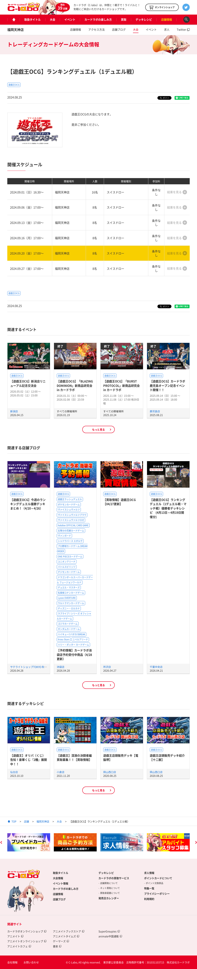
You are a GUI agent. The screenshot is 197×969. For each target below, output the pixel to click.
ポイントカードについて (158, 878)
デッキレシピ (144, 19)
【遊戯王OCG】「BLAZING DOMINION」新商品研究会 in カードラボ (75, 385)
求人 (166, 30)
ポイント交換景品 (154, 883)
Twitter (181, 30)
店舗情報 (166, 19)
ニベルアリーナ (80, 639)
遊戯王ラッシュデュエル (70, 499)
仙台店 (14, 772)
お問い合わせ (31, 962)
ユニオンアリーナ (66, 561)
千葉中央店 (156, 667)
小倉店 (60, 772)
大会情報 (58, 878)
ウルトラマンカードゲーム (71, 603)
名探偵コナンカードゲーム (71, 592)
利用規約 (149, 899)
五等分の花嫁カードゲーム (71, 530)
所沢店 (107, 667)
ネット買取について (110, 888)
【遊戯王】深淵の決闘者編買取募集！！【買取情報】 (74, 757)
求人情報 (149, 873)
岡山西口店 (109, 772)
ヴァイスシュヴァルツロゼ (71, 520)
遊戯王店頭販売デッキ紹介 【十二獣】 (167, 757)
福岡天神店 (15, 29)
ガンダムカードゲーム (69, 629)
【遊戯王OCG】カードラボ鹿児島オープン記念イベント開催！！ (167, 385)
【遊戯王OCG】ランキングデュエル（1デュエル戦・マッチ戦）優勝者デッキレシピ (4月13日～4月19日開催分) (168, 508)
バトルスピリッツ (66, 567)
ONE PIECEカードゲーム (70, 556)
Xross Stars (63, 639)
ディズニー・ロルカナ (69, 608)
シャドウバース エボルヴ (70, 541)
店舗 (26, 821)
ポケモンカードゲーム (69, 504)
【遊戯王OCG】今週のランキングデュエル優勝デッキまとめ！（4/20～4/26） (28, 503)
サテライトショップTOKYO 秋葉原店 (31, 667)
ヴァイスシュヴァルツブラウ (72, 515)
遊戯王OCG (14, 84)
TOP (13, 821)
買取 (123, 19)
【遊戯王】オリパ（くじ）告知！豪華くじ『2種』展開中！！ (28, 759)
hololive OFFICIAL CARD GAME (73, 525)
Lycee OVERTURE (67, 598)
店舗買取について (109, 883)
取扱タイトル (32, 19)
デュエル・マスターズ (69, 587)
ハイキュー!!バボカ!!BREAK (71, 634)
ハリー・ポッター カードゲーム (73, 644)
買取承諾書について (110, 893)
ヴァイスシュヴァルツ (69, 509)
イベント (69, 19)
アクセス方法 (96, 30)
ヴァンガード (64, 535)
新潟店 (14, 411)
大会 (52, 19)
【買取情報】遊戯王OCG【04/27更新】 (119, 501)
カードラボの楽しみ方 (98, 19)
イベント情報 (60, 883)
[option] (28, 842)
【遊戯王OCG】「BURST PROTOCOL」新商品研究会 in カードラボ (121, 385)
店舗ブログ (119, 30)
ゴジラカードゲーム (68, 623)
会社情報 (12, 962)
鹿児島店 (155, 411)
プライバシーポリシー (157, 893)
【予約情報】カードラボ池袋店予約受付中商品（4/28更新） (74, 654)
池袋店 (60, 667)
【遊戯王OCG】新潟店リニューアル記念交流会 (28, 383)
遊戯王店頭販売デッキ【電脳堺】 (120, 757)
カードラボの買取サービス (113, 878)
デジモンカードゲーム (69, 572)
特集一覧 (149, 888)
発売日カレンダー (108, 898)
